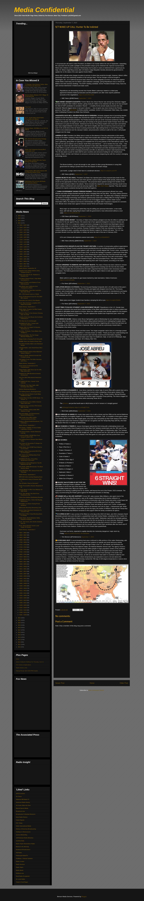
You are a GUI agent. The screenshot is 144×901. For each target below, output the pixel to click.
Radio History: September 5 (27, 529)
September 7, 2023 (85, 98)
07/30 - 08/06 (23, 542)
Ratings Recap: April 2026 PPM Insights (27, 670)
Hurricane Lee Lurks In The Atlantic (29, 300)
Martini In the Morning (22, 846)
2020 (19, 622)
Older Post (124, 683)
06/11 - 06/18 (23, 559)
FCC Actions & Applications (23, 665)
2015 (19, 634)
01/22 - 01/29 (23, 607)
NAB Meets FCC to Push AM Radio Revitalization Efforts (35, 182)
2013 (19, 639)
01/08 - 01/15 (23, 612)
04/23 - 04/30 (23, 576)
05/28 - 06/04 (23, 564)
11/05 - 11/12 (23, 244)
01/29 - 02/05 (23, 605)
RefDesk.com (20, 873)
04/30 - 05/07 (23, 573)
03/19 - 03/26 (23, 588)
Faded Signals (20, 820)
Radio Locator (20, 861)
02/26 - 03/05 (23, 595)
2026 (19, 215)
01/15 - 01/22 (23, 610)
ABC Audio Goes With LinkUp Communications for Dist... (27, 418)
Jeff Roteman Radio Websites (24, 838)
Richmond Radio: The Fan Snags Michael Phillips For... (28, 335)
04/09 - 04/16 (23, 581)
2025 (19, 218)
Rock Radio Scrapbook (22, 876)
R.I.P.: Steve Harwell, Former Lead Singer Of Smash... (29, 526)
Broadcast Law (20, 811)
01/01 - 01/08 (23, 614)
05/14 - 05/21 (23, 569)
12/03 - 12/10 (23, 234)
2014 (19, 637)
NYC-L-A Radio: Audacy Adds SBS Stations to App (29, 410)
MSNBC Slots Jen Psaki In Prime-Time (30, 341)
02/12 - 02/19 (23, 600)
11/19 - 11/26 (23, 239)
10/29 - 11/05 (23, 247)
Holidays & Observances (23, 832)
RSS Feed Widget (33, 73)
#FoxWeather (85, 533)
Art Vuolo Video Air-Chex (23, 805)
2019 (19, 625)
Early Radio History (21, 817)
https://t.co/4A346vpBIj (67, 280)
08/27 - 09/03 (23, 532)
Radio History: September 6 (27, 474)
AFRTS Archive (20, 793)
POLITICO (73, 110)
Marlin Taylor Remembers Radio (25, 843)
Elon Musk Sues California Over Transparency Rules (28, 287)
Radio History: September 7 (27, 425)
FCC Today (19, 823)
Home (92, 683)
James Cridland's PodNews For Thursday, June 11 (30, 662)
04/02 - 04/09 (23, 583)
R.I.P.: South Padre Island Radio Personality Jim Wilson (34, 118)
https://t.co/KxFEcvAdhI (86, 95)
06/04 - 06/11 (23, 561)
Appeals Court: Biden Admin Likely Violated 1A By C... (29, 271)
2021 (19, 620)
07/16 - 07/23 (23, 547)
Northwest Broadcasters (23, 849)
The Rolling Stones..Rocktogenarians (30, 391)
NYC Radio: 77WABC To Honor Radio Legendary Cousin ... (30, 428)
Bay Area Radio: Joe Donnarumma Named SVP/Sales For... (29, 414)
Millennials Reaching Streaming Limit (30, 507)
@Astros (65, 403)
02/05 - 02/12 (23, 602)
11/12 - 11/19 (23, 242)
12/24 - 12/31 (23, 227)
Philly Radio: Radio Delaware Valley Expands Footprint (29, 518)
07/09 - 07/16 (23, 549)
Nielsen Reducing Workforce (27, 389)
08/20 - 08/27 (23, 535)
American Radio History (23, 802)
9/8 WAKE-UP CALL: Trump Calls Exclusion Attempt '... (28, 324)
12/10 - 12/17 (23, 232)
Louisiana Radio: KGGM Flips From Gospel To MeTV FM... (29, 436)
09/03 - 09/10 (23, 266)
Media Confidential (44, 10)
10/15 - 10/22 (23, 251)
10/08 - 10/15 (23, 254)
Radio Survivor (20, 864)
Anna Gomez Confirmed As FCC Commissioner (28, 366)
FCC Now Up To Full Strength (27, 321)
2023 (19, 223)
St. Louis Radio (20, 879)
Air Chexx (19, 796)
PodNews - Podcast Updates (24, 858)
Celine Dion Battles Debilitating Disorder (31, 497)
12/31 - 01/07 (23, 225)
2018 (19, 627)
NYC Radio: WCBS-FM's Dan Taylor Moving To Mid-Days (35, 160)
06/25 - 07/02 (23, 554)
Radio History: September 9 (27, 306)
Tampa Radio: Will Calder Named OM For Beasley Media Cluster (36, 171)
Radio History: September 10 (27, 268)
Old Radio (19, 852)
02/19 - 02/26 (23, 598)
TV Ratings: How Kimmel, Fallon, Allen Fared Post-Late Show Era (36, 85)
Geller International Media (23, 826)
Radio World (19, 870)
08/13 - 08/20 (23, 537)
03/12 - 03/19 (23, 590)
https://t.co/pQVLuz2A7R (109, 171)
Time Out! (28, 107)
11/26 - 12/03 (23, 237)
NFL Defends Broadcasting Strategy (35, 139)
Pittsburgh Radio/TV (22, 855)
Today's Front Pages (22, 882)
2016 (19, 632)
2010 (19, 647)
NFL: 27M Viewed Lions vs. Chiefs (29, 294)
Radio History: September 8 (27, 363)
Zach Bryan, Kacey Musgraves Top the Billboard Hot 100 (30, 463)
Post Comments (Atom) (96, 690)
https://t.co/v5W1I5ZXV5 (72, 213)
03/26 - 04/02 (23, 585)
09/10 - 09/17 (23, 263)
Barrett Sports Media (22, 808)
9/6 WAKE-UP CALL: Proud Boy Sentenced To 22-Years (28, 459)
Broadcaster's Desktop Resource (25, 814)
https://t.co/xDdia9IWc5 (101, 237)
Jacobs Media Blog (21, 834)
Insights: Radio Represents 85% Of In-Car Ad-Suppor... (30, 451)
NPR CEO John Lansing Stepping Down (30, 477)
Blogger (83, 896)
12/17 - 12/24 (23, 230)
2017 (19, 630)
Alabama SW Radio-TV (22, 799)
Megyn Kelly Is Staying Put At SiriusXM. (30, 339)
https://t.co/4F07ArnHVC (72, 533)
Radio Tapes (19, 867)
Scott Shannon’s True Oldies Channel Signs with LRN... (30, 402)
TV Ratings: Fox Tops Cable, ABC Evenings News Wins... (29, 386)
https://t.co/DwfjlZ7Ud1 (82, 407)
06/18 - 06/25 (23, 556)
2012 (19, 642)
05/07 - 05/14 (23, 571)
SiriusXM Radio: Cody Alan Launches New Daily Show (30, 291)
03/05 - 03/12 (23, 593)
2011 (19, 644)
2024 (19, 220)
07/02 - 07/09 (23, 552)
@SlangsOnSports (68, 407)
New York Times (102, 186)
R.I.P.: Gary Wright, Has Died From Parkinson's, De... (29, 494)
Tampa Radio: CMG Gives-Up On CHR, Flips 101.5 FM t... (30, 370)
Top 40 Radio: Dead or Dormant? (28, 483)
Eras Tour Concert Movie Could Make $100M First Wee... (30, 394)
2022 (19, 617)
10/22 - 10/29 (23, 249)
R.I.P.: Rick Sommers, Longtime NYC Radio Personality (29, 303)
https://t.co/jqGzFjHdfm (113, 300)
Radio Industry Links (21, 667)
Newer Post (59, 683)
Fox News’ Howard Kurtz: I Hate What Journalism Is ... (30, 279)
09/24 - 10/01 (23, 259)
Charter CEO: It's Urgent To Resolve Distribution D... (29, 328)
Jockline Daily (20, 840)
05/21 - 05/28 (23, 566)
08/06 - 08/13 (23, 540)
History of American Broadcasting (26, 829)
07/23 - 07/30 (23, 544)
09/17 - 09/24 (23, 261)
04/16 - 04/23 (23, 578)
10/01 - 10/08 (23, 256)
